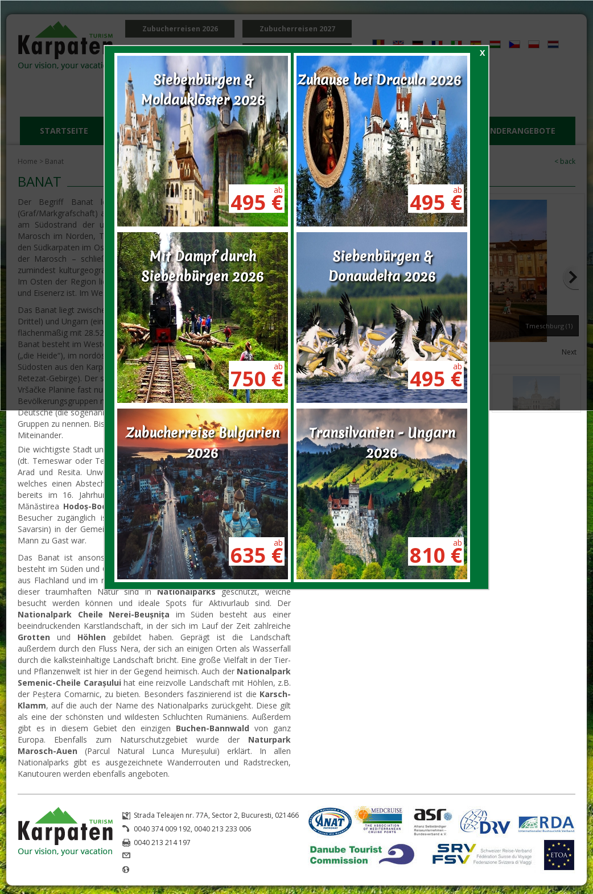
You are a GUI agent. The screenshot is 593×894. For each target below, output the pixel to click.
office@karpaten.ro (165, 856)
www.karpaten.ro (161, 870)
